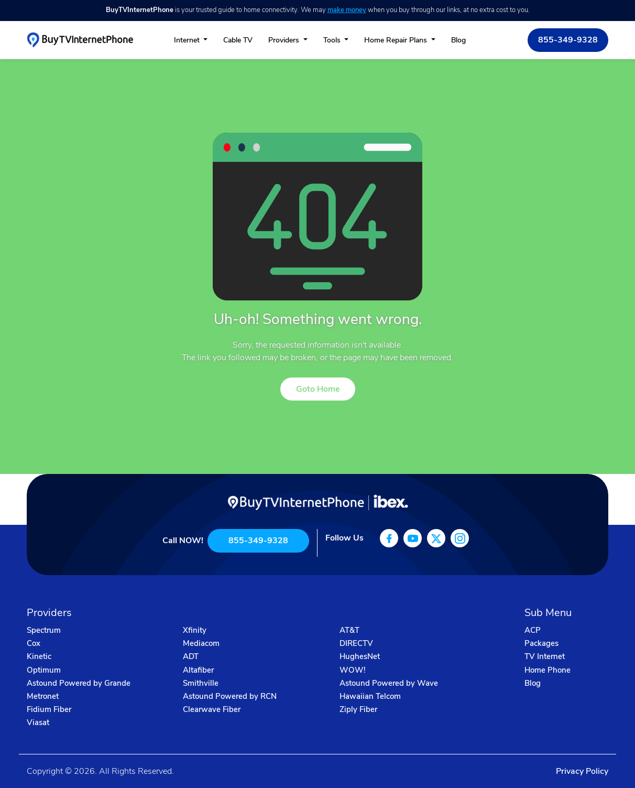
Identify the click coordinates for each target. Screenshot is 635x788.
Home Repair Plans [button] (396, 40)
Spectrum (44, 630)
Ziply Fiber (358, 709)
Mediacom (201, 643)
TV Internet (544, 656)
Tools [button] (333, 40)
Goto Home (318, 389)
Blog (458, 40)
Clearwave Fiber (211, 709)
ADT (191, 656)
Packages (541, 643)
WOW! (353, 670)
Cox (33, 643)
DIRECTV (356, 643)
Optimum (44, 670)
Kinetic (39, 656)
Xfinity (194, 630)
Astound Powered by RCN (230, 696)
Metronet (43, 696)
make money (346, 10)
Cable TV (238, 40)
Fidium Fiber (49, 709)
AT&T (349, 630)
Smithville (200, 683)
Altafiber (198, 670)
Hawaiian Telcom (370, 696)
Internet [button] (188, 40)
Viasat (38, 722)
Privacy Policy (582, 771)
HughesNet (360, 656)
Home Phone (547, 670)
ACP (532, 630)
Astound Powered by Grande (78, 683)
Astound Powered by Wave (389, 683)
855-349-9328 (568, 40)
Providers (284, 40)
